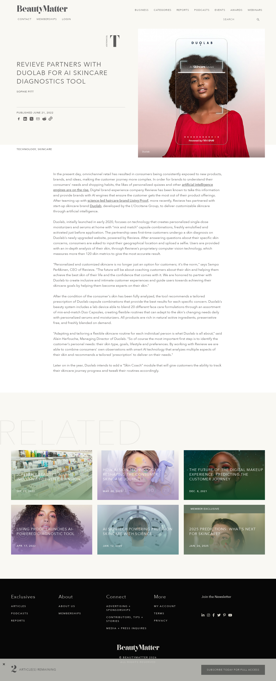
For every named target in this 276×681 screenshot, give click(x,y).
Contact (25, 19)
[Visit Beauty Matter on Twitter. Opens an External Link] (219, 615)
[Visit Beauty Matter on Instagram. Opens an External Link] (208, 615)
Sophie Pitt (25, 91)
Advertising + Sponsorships (118, 608)
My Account (165, 606)
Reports (183, 10)
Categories (162, 10)
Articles (18, 606)
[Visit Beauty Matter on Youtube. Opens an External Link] (230, 615)
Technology (26, 149)
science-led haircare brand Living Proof (118, 200)
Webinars (255, 10)
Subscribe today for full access (233, 669)
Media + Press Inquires (126, 628)
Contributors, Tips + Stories (124, 619)
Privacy (161, 620)
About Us (67, 606)
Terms (159, 613)
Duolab (95, 206)
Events (220, 10)
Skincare (45, 149)
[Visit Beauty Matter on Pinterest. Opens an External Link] (224, 615)
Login (66, 19)
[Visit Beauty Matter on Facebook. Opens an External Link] (214, 615)
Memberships (47, 19)
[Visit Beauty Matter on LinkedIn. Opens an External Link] (202, 615)
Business (142, 10)
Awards (236, 10)
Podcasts (202, 10)
